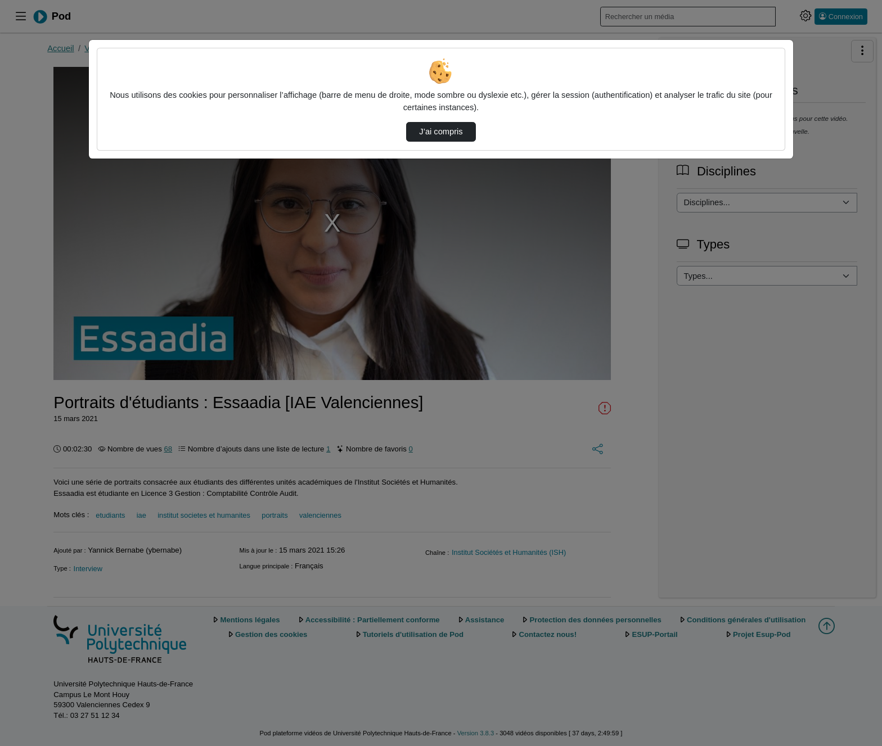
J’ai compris (440, 131)
